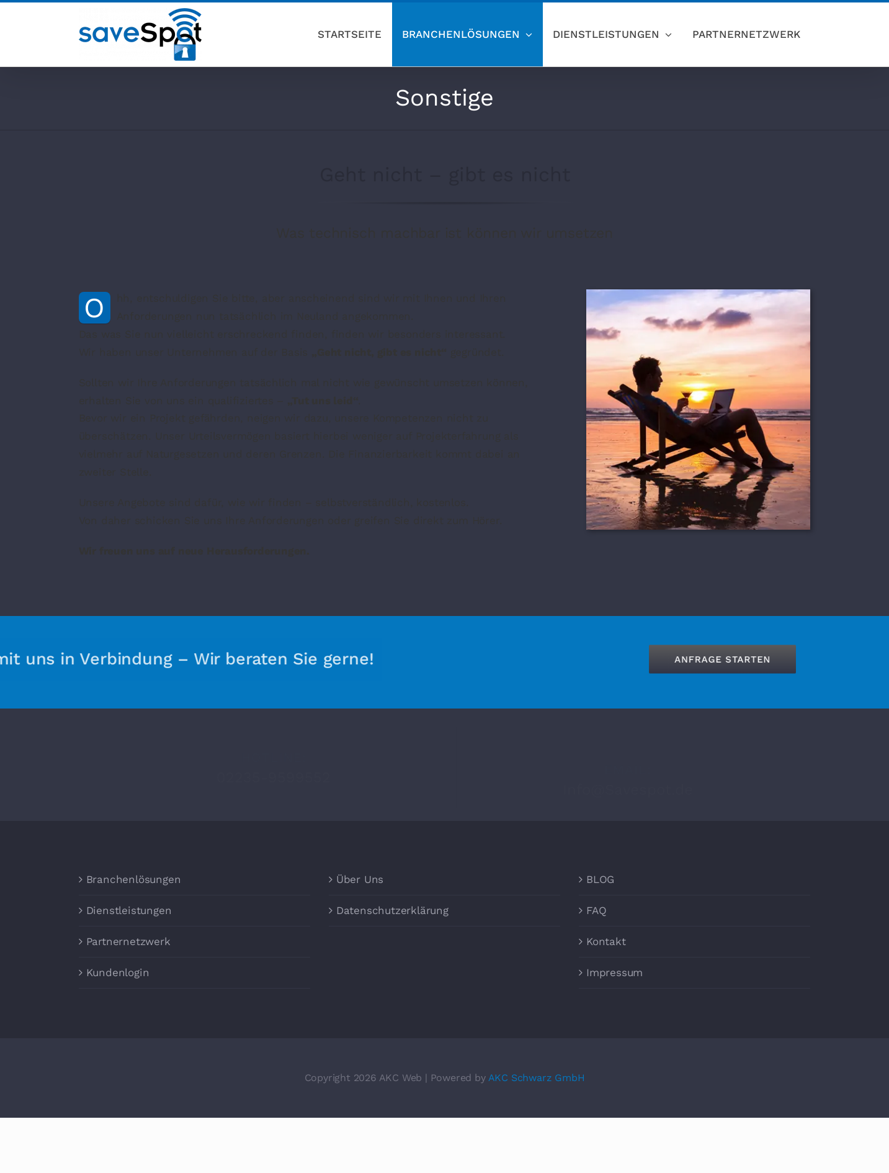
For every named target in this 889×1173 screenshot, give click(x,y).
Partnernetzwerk (128, 941)
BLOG (600, 879)
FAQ (596, 910)
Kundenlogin (118, 972)
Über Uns (359, 879)
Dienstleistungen (129, 910)
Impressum (614, 972)
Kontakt (606, 941)
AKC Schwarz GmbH (536, 1078)
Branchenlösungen (133, 879)
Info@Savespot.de (628, 785)
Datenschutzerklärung (392, 910)
